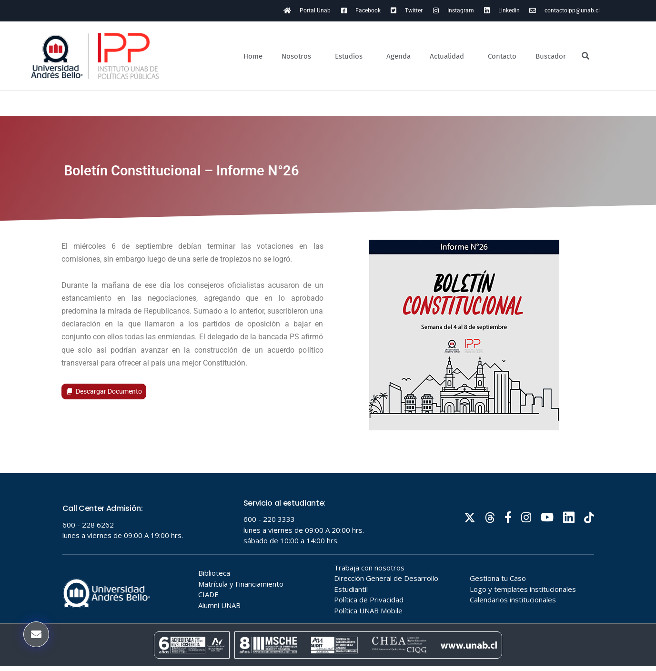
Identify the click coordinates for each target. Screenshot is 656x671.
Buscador (550, 56)
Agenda (398, 56)
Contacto (502, 56)
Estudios (351, 56)
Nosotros (299, 56)
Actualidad (449, 56)
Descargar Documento (109, 391)
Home (252, 56)
